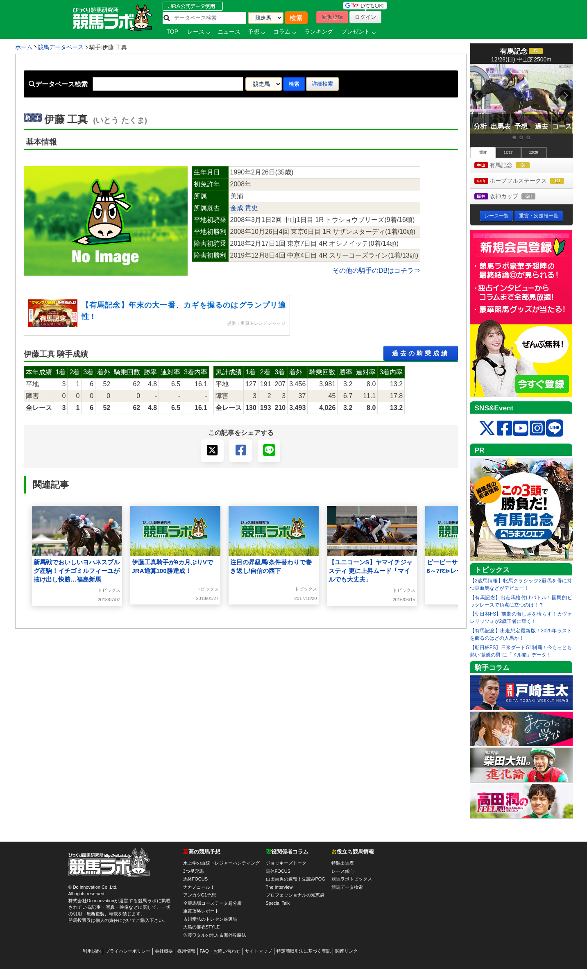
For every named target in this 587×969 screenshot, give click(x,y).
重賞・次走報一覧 (538, 216)
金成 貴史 (244, 207)
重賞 (483, 152)
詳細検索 (322, 84)
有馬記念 (509, 166)
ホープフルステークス (523, 181)
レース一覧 (496, 216)
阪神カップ (512, 197)
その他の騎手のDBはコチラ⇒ (376, 270)
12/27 (507, 152)
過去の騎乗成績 (420, 353)
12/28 (533, 152)
